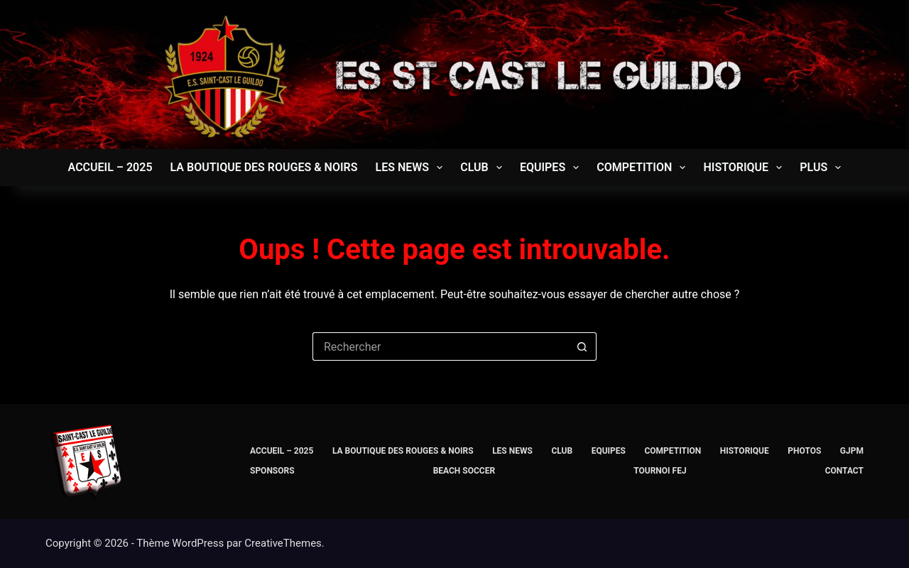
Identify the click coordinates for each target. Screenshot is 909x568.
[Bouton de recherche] (582, 346)
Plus (823, 167)
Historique (745, 167)
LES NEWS (411, 167)
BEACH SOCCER (464, 471)
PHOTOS (804, 451)
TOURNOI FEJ (659, 471)
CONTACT (844, 471)
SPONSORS (272, 471)
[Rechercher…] (440, 346)
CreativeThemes (283, 543)
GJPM (852, 451)
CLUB (484, 167)
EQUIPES (552, 167)
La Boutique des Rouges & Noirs (264, 167)
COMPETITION (644, 167)
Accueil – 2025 (110, 167)
